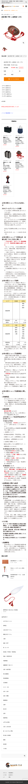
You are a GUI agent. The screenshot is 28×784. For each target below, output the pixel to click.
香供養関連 (6, 678)
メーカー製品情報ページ (7, 113)
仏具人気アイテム (7, 630)
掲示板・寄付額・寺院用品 (9, 651)
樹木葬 (4, 744)
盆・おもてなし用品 (8, 731)
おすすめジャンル (7, 621)
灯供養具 (5, 682)
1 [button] (12, 606)
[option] (14, 598)
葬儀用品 (5, 700)
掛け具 (4, 709)
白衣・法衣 (6, 691)
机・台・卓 (6, 647)
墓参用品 (5, 717)
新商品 (4, 625)
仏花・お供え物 (7, 726)
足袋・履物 (6, 695)
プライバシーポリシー (5, 775)
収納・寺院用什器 (7, 656)
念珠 (4, 713)
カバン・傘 (6, 687)
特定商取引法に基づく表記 (11, 775)
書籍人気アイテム (7, 634)
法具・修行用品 (7, 669)
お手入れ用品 (6, 722)
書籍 (4, 739)
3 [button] (15, 606)
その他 (4, 748)
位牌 (4, 704)
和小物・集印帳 (7, 735)
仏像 (4, 638)
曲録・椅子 (6, 643)
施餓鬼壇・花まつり (8, 665)
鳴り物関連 (6, 673)
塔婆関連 (5, 660)
